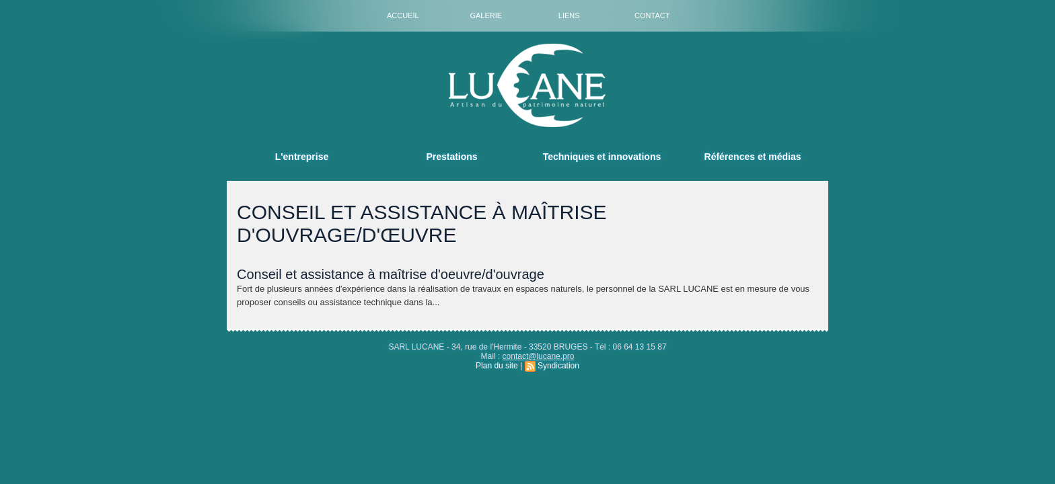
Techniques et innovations (602, 156)
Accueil (403, 15)
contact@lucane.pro (539, 356)
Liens (569, 15)
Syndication (558, 365)
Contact (651, 15)
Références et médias (752, 156)
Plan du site (497, 365)
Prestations (451, 156)
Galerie (486, 15)
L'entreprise (302, 156)
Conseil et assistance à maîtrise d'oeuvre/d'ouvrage (390, 274)
